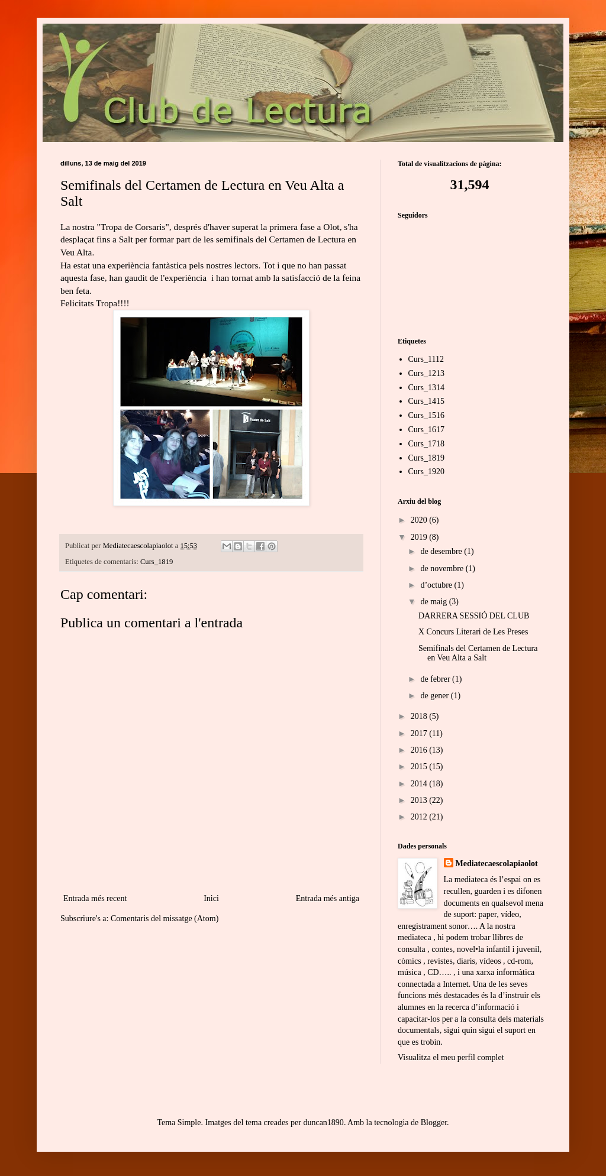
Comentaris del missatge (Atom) (164, 918)
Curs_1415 (426, 401)
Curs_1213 (426, 373)
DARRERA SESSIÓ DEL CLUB (473, 615)
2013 (420, 800)
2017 (420, 733)
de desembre (442, 551)
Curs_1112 (426, 359)
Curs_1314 (426, 387)
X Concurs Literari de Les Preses (473, 631)
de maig (434, 601)
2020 (420, 520)
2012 (420, 816)
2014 (420, 783)
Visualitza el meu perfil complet (451, 1057)
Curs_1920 (426, 471)
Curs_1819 (156, 562)
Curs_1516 (426, 415)
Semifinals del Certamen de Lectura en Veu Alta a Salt (477, 653)
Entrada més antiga (327, 898)
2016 (420, 750)
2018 (420, 716)
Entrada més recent (95, 898)
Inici (211, 898)
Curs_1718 (426, 443)
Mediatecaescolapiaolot (497, 863)
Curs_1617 (426, 429)
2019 (420, 537)
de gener (435, 695)
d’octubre (437, 585)
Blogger (434, 1122)
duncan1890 (323, 1122)
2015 (420, 766)
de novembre (442, 568)
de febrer (436, 679)
